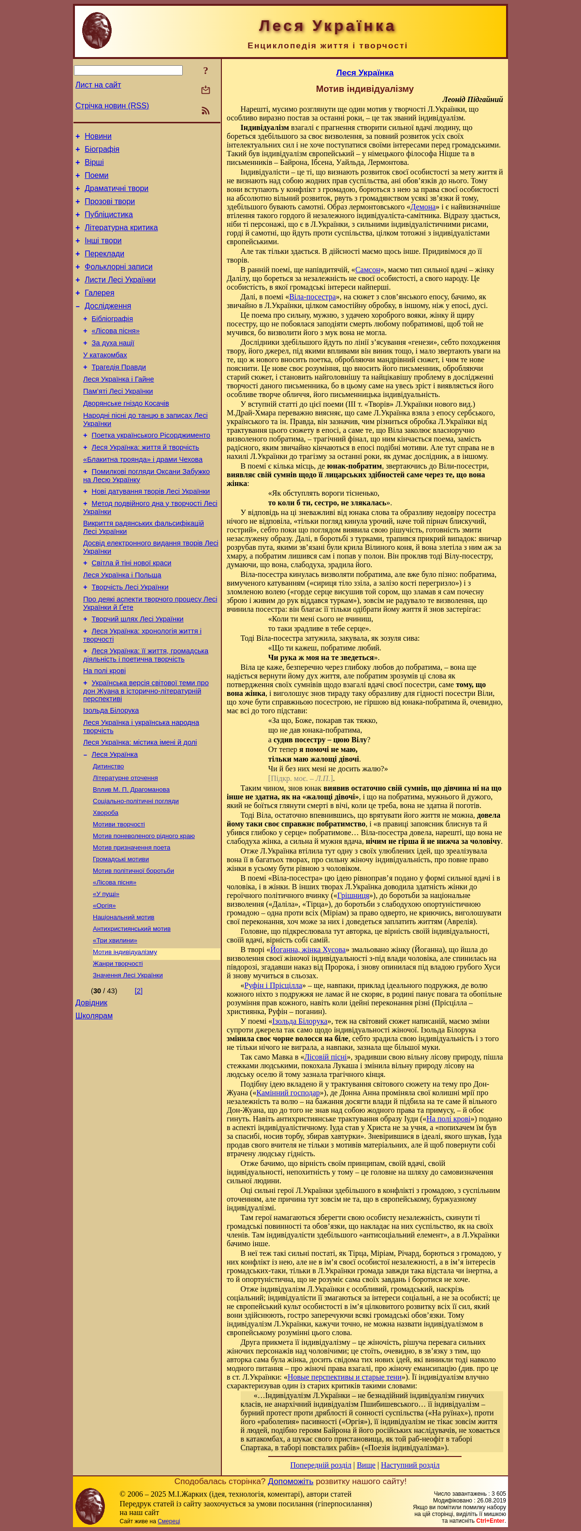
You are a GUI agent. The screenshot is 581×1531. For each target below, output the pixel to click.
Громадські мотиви (121, 931)
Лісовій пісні (325, 1057)
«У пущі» (106, 969)
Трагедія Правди (119, 394)
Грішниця (353, 895)
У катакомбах (105, 381)
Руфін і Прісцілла (274, 985)
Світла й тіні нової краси (132, 609)
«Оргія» (104, 982)
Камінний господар (288, 1093)
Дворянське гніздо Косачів (126, 435)
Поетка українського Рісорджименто (151, 470)
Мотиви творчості (119, 894)
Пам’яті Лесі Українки (118, 422)
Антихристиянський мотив (132, 1007)
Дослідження (108, 326)
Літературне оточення (125, 843)
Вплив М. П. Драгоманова (131, 856)
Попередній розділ (320, 1465)
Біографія (102, 152)
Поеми (96, 181)
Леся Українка (115, 818)
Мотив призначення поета (131, 919)
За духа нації (113, 367)
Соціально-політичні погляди (136, 868)
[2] (139, 1073)
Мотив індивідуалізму (125, 1032)
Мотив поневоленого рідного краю (144, 906)
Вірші (94, 166)
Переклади (104, 268)
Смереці (169, 1521)
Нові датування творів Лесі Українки (151, 532)
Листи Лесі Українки (120, 297)
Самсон (367, 269)
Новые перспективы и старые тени (345, 1377)
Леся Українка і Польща (122, 623)
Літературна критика (121, 239)
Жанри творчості (118, 1044)
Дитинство (108, 831)
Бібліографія (112, 340)
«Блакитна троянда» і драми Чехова (143, 497)
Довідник (91, 1086)
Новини (98, 137)
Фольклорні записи (118, 283)
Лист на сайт (98, 85)
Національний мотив (123, 994)
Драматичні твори (116, 195)
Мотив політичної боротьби (133, 944)
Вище (366, 1465)
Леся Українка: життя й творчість (145, 483)
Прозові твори (110, 210)
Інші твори (103, 254)
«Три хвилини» (115, 1019)
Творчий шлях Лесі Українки (138, 671)
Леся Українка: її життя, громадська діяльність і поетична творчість (145, 710)
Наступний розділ (410, 1465)
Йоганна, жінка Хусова (308, 949)
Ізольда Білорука (111, 770)
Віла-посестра (312, 297)
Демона (423, 207)
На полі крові (104, 727)
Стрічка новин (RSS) (112, 106)
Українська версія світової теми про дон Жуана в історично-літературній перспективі (146, 749)
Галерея (99, 312)
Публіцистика (109, 225)
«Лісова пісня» (116, 354)
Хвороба (105, 881)
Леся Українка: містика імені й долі (140, 805)
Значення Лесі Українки (128, 1057)
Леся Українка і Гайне (118, 408)
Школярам (94, 1101)
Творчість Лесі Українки (130, 636)
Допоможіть (290, 1481)
